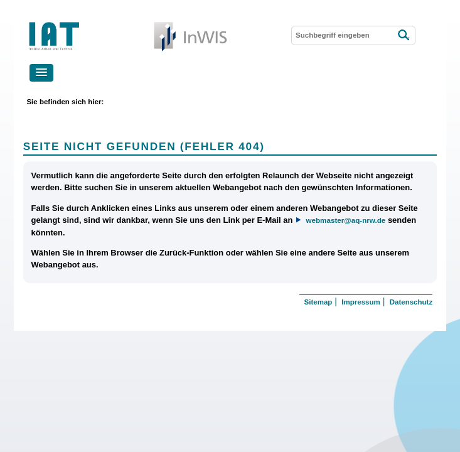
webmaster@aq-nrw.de (345, 220)
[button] (41, 73)
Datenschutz (411, 302)
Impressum (360, 302)
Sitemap (318, 302)
